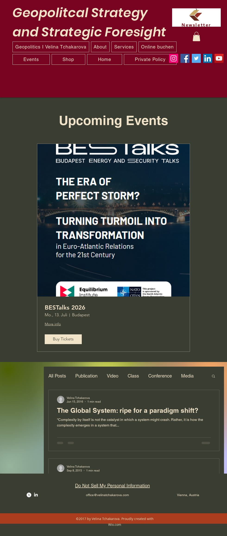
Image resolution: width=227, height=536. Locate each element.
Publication (86, 376)
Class (133, 376)
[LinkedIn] (207, 58)
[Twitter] (196, 58)
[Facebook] (184, 58)
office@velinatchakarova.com (107, 495)
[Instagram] (173, 58)
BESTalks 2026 (65, 307)
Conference (160, 376)
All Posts (57, 376)
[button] (196, 36)
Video (112, 376)
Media (187, 376)
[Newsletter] (196, 17)
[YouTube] (219, 58)
